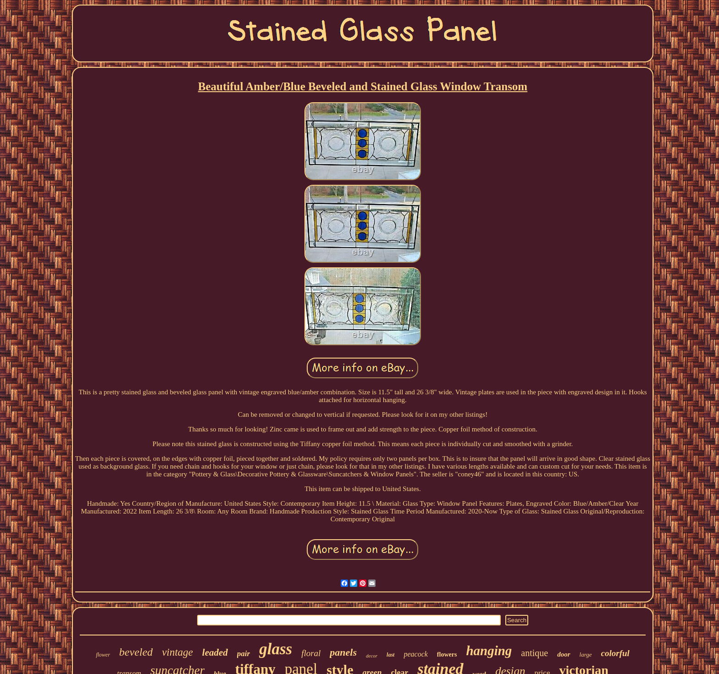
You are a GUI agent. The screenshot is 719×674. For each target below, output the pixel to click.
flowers (447, 654)
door (563, 654)
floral (311, 653)
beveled (136, 652)
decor (371, 655)
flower (103, 655)
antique (534, 653)
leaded (215, 652)
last (390, 655)
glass (275, 649)
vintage (177, 652)
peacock (415, 654)
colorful (615, 653)
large (586, 654)
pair (243, 653)
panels (343, 652)
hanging (489, 650)
